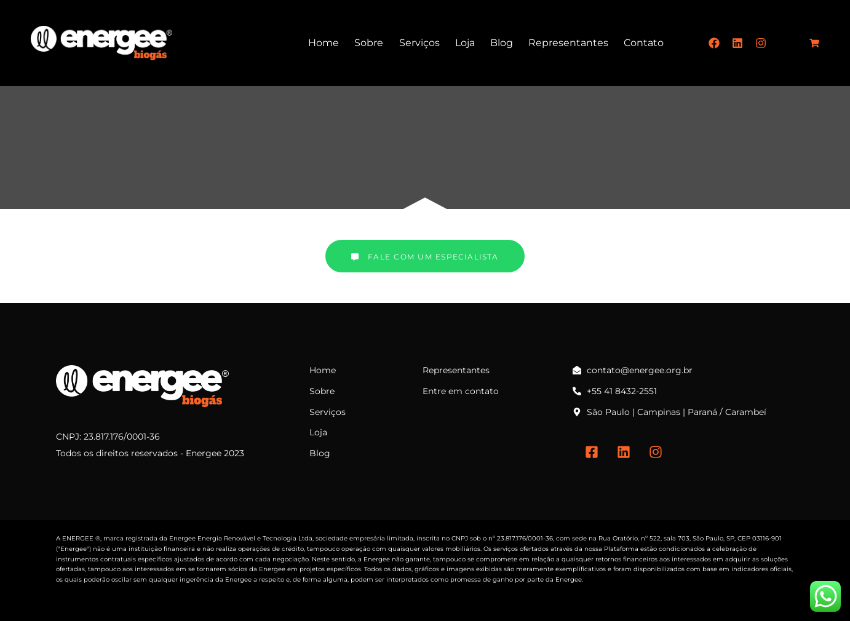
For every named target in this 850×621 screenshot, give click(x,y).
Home (323, 43)
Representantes (568, 43)
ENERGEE (77, 538)
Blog (501, 43)
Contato (644, 43)
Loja (465, 43)
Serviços (419, 43)
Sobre (368, 43)
